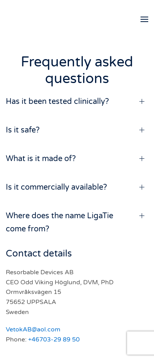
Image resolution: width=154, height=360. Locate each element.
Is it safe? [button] (23, 130)
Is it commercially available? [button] (56, 187)
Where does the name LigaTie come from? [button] (59, 222)
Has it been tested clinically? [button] (57, 101)
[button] (144, 19)
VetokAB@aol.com (33, 329)
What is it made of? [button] (41, 158)
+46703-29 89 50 (54, 339)
